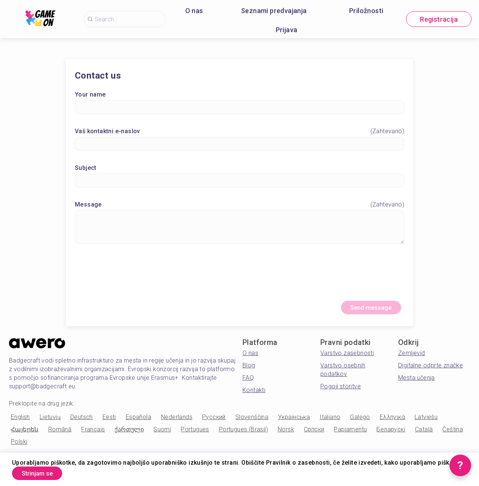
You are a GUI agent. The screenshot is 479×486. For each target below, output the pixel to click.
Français (93, 432)
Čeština (452, 432)
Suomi (162, 432)
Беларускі (390, 432)
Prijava (287, 30)
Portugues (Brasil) (243, 432)
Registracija (439, 19)
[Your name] (239, 109)
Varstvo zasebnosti (347, 356)
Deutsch (81, 420)
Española (138, 420)
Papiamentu (350, 432)
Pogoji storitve (340, 389)
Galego (360, 420)
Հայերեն (25, 432)
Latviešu (426, 420)
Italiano (330, 420)
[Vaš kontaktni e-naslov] (239, 145)
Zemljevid (411, 356)
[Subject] (239, 182)
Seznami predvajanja (274, 11)
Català (424, 432)
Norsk (286, 432)
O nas (194, 11)
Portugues (195, 432)
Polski (19, 445)
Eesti (109, 420)
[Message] (239, 228)
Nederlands (176, 420)
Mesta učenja (416, 381)
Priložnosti (366, 11)
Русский (214, 420)
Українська (294, 420)
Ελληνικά (392, 420)
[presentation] (239, 276)
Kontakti (253, 393)
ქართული (129, 432)
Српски (314, 432)
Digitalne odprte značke (430, 368)
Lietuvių (50, 420)
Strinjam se (43, 472)
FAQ (248, 381)
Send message (365, 310)
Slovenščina (251, 420)
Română (59, 432)
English (20, 420)
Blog (248, 368)
